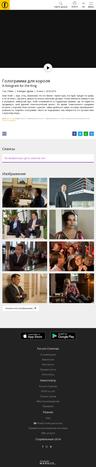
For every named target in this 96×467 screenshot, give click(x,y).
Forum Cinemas (48, 386)
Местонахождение (48, 401)
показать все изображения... (20, 308)
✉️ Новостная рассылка (48, 423)
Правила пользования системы (48, 428)
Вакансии (48, 359)
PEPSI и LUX (48, 391)
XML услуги (48, 433)
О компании (48, 354)
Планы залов (48, 396)
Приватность (48, 369)
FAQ (48, 418)
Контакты (48, 364)
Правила (48, 406)
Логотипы (48, 374)
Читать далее (9, 120)
